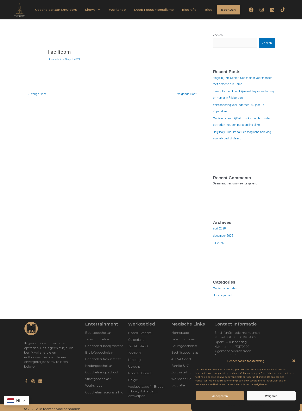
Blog (209, 10)
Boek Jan (228, 10)
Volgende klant (188, 94)
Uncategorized (223, 293)
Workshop (117, 10)
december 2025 (223, 233)
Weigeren (271, 396)
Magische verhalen (225, 285)
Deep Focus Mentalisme (154, 10)
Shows (93, 9)
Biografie (189, 10)
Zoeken (218, 35)
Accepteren (220, 396)
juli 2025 (218, 240)
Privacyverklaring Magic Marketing (246, 405)
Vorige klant (37, 94)
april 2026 (219, 226)
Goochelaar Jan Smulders (56, 10)
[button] (294, 361)
